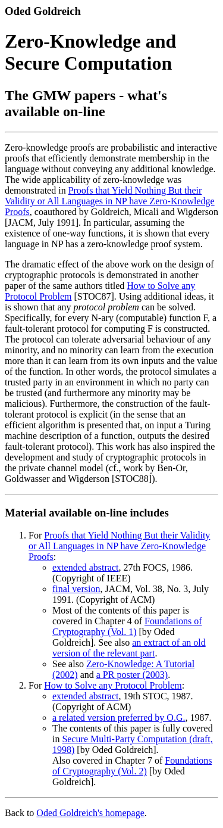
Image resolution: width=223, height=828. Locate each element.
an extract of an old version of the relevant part (129, 647)
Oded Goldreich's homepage (90, 813)
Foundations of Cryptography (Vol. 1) (127, 626)
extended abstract (85, 567)
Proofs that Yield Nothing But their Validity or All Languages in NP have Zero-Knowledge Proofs (110, 201)
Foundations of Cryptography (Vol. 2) (132, 765)
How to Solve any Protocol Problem (113, 685)
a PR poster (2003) (132, 675)
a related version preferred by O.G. (118, 717)
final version (76, 589)
